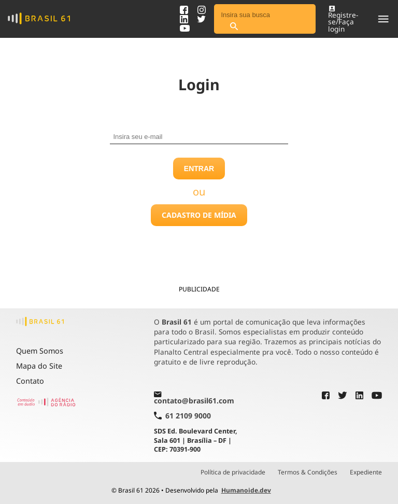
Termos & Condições (307, 472)
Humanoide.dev (246, 490)
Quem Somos (39, 351)
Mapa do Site (39, 366)
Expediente (366, 472)
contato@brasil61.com (194, 398)
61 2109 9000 (182, 415)
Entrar (199, 168)
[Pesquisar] (234, 26)
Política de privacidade (233, 472)
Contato (30, 381)
